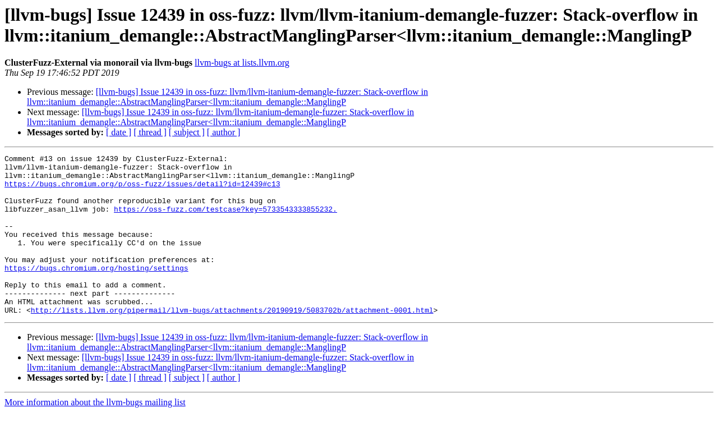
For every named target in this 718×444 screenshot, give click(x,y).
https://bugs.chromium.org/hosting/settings (96, 291)
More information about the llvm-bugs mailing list (95, 434)
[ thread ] (150, 132)
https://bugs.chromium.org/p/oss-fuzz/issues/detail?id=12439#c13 (142, 190)
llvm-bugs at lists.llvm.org (242, 62)
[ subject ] (187, 132)
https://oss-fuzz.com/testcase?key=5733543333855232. (225, 221)
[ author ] (224, 132)
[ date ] (118, 132)
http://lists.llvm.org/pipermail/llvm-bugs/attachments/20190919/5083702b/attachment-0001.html (232, 342)
